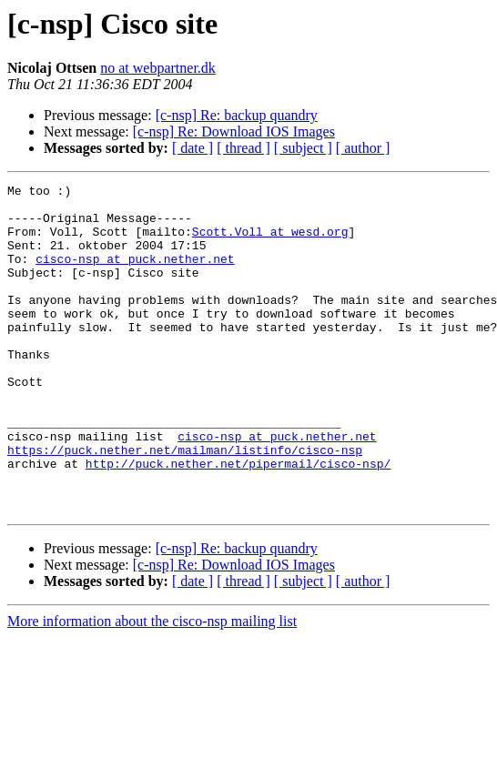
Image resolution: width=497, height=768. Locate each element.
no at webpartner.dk (158, 68)
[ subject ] (303, 148)
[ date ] (192, 148)
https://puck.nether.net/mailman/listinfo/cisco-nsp (184, 504)
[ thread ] (243, 148)
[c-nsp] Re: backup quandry (237, 115)
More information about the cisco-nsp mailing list (152, 686)
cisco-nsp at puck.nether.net (135, 275)
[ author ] (363, 148)
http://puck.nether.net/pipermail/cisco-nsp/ (238, 520)
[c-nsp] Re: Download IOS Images (234, 131)
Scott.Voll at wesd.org (270, 242)
